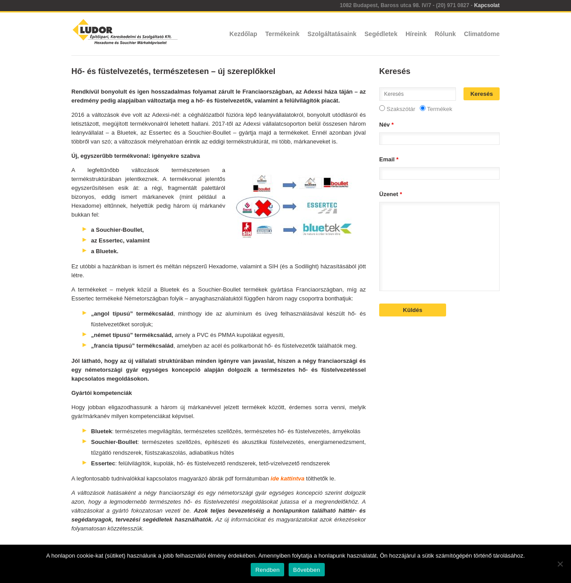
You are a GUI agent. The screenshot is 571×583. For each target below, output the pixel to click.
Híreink (415, 33)
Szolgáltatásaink (331, 33)
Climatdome (482, 33)
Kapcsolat (487, 5)
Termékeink (282, 33)
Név (386, 124)
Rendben (267, 570)
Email (388, 159)
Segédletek (380, 33)
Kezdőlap (243, 33)
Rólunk (444, 33)
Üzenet (390, 194)
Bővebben (306, 570)
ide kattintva (288, 478)
